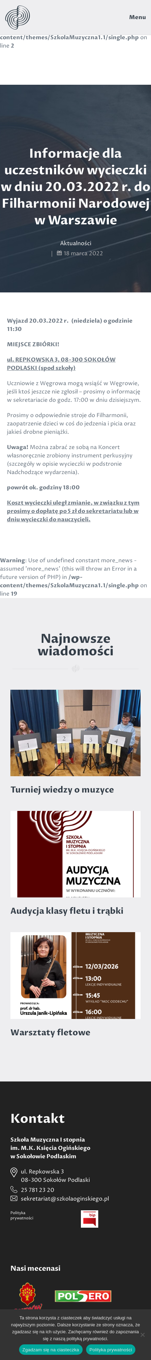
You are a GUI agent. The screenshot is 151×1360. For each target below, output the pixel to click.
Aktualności (75, 243)
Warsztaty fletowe (50, 1032)
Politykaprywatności (21, 1215)
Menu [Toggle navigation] (137, 17)
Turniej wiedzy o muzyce (62, 790)
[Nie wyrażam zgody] (142, 1334)
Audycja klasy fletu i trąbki (67, 911)
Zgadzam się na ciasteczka (51, 1349)
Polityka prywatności (111, 1349)
